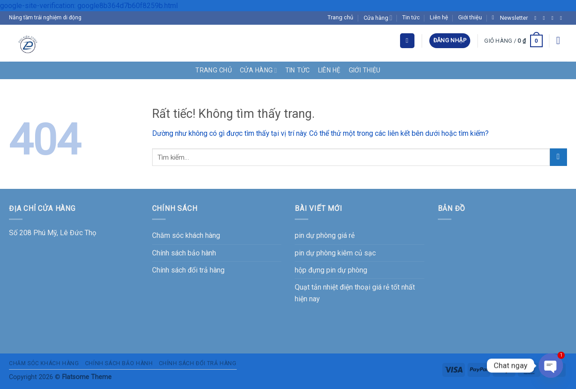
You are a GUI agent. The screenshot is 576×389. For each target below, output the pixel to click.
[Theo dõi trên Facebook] (537, 18)
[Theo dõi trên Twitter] (554, 18)
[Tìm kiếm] (407, 40)
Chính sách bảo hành (184, 253)
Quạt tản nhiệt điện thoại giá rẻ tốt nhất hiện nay (355, 293)
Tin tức (411, 17)
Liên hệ (439, 17)
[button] (510, 17)
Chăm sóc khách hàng (186, 235)
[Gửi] (558, 157)
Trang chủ (340, 17)
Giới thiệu (470, 17)
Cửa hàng (378, 17)
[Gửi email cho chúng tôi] (563, 18)
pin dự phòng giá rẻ (325, 235)
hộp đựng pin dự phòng (331, 270)
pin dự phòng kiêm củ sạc (335, 253)
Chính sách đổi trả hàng (188, 270)
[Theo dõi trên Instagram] (546, 18)
